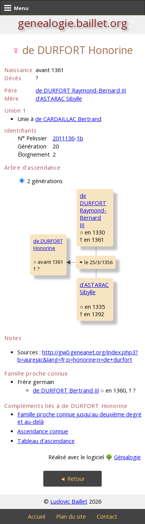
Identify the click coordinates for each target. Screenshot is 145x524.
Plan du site (71, 516)
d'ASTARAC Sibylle (59, 98)
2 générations (45, 181)
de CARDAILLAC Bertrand (68, 119)
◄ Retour (72, 478)
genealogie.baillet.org (72, 22)
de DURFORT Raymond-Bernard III (81, 90)
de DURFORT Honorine (48, 244)
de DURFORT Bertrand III (66, 390)
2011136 (63, 138)
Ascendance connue (42, 431)
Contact (107, 516)
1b (80, 138)
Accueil (36, 516)
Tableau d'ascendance (46, 441)
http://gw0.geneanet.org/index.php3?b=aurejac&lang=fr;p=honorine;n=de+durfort (77, 356)
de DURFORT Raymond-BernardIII (93, 210)
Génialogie (127, 457)
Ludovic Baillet (68, 501)
